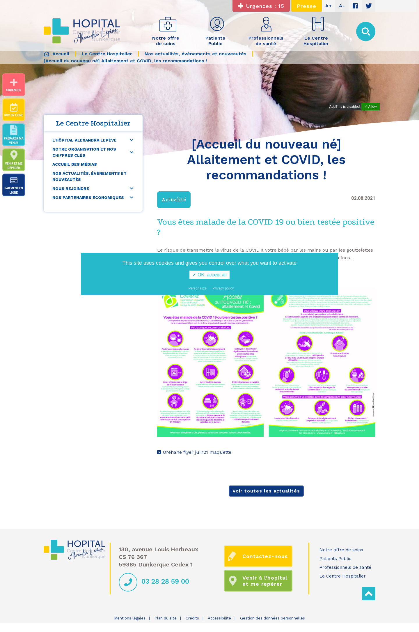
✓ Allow (370, 107)
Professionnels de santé (345, 567)
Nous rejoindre (70, 188)
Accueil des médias (74, 164)
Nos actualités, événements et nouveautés (89, 176)
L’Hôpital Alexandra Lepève (84, 140)
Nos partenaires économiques (88, 197)
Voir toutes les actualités (266, 491)
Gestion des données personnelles (272, 618)
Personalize (197, 288)
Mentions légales (129, 618)
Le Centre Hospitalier (342, 576)
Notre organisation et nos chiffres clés (84, 152)
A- (342, 5)
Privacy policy (223, 288)
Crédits (192, 618)
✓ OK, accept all (209, 274)
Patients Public (335, 558)
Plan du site (166, 618)
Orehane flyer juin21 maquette (197, 452)
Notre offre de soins (341, 549)
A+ (328, 5)
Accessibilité (219, 618)
